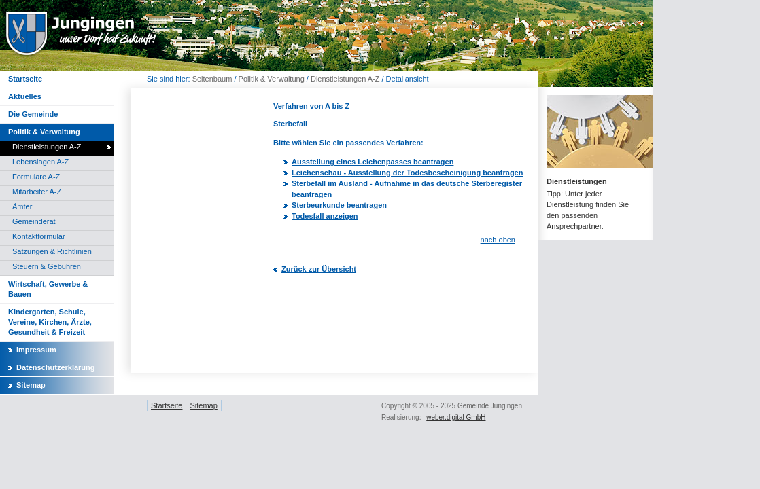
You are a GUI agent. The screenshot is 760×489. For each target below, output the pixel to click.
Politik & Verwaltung (272, 79)
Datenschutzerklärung (55, 367)
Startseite (166, 405)
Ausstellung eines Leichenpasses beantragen (372, 162)
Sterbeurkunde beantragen (339, 205)
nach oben (498, 240)
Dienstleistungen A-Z (345, 79)
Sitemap (31, 385)
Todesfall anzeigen (325, 216)
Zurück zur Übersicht (318, 269)
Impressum (36, 350)
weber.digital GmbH (455, 417)
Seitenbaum (212, 79)
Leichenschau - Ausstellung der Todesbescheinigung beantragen (407, 172)
